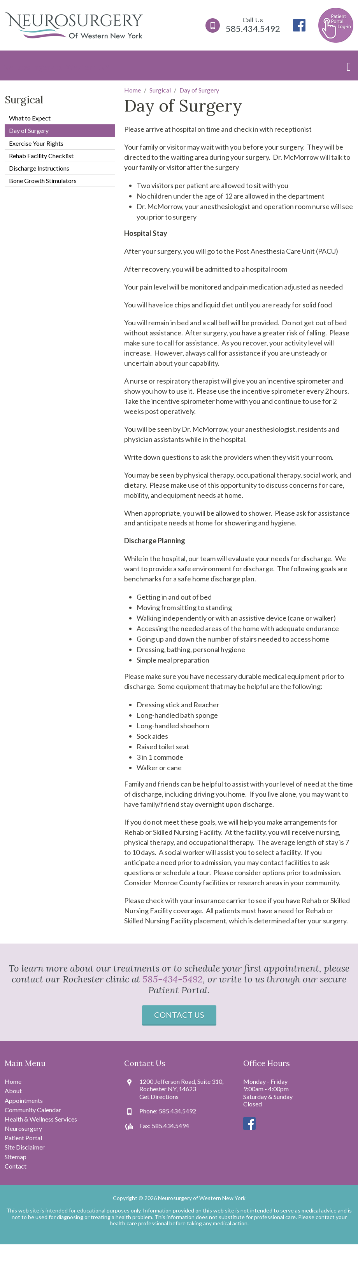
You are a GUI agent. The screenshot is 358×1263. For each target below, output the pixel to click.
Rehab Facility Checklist (41, 155)
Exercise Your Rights (36, 143)
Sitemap (15, 1156)
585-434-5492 (172, 979)
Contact (15, 1166)
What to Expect (30, 118)
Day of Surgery (29, 130)
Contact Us (179, 1014)
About (13, 1090)
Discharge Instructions (39, 168)
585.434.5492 (253, 28)
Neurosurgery (23, 1128)
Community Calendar (33, 1109)
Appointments (24, 1100)
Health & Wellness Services (41, 1119)
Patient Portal (23, 1137)
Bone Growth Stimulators (43, 180)
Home (13, 1081)
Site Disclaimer (25, 1147)
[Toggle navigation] (349, 65)
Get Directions (159, 1096)
